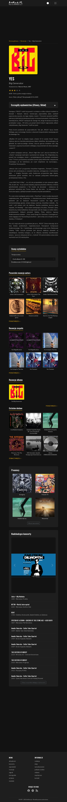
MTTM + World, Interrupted (20, 604)
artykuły (11, 778)
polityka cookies (39, 769)
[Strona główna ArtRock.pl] (16, 3)
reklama (37, 772)
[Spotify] (33, 790)
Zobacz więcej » (15, 458)
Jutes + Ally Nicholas (18, 596)
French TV (45, 494)
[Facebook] (29, 790)
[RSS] (37, 790)
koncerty (11, 764)
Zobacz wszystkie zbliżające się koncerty (33, 682)
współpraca (38, 775)
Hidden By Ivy (22, 518)
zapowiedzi (12, 767)
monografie (12, 775)
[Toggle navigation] (55, 3)
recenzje (11, 769)
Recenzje (23, 41)
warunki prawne (39, 767)
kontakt (37, 778)
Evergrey (22, 494)
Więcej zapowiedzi (33, 523)
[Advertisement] (33, 22)
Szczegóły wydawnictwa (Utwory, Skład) (28, 105)
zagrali (11, 772)
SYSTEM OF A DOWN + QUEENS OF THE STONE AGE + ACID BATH (31, 620)
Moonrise (45, 518)
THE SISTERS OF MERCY (19, 652)
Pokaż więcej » (14, 321)
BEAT (13, 612)
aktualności (12, 761)
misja (36, 764)
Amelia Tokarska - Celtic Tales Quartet (24, 628)
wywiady (11, 781)
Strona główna (13, 41)
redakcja (37, 761)
